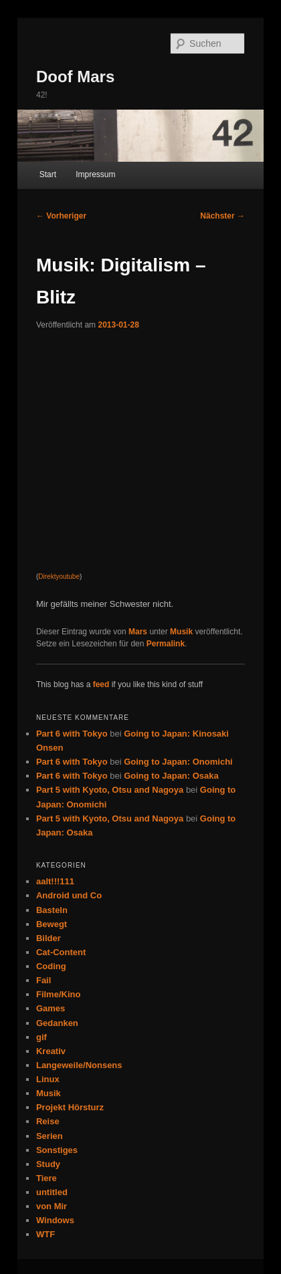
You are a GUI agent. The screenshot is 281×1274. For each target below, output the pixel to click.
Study (48, 1164)
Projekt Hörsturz (70, 1107)
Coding (51, 966)
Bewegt (51, 924)
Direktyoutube (59, 576)
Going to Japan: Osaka (171, 776)
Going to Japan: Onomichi (178, 762)
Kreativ (51, 1051)
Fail (43, 980)
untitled (52, 1192)
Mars (137, 631)
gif (41, 1037)
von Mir (51, 1206)
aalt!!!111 (55, 881)
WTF (45, 1234)
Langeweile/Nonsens (79, 1065)
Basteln (52, 910)
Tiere (46, 1178)
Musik (181, 631)
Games (50, 1008)
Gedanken (57, 1023)
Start (47, 174)
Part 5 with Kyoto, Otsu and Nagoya (109, 790)
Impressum (95, 174)
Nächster (222, 216)
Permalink (166, 643)
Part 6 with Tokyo (72, 734)
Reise (48, 1121)
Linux (48, 1079)
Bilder (48, 938)
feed (101, 684)
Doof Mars (75, 77)
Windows (55, 1220)
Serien (49, 1136)
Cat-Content (61, 952)
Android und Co (69, 895)
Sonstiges (57, 1150)
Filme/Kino (58, 994)
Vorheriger (61, 216)
